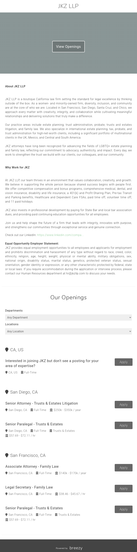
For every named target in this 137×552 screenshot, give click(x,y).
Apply (124, 362)
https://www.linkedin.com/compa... (60, 235)
